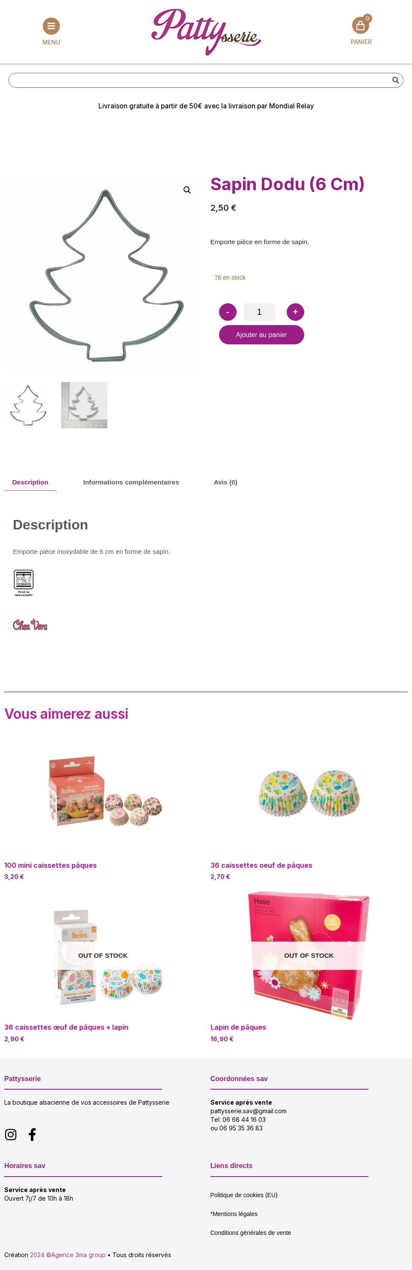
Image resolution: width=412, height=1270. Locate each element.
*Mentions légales (234, 1219)
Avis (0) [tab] (233, 483)
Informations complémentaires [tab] (135, 483)
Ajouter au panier (262, 339)
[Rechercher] (395, 81)
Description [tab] (31, 483)
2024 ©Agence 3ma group (68, 1260)
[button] (187, 191)
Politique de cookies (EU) (244, 1200)
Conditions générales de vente (250, 1237)
